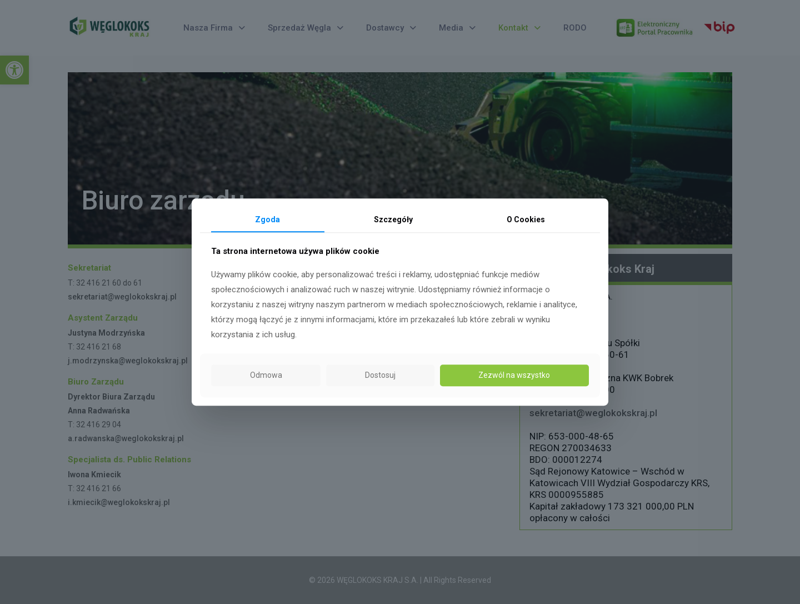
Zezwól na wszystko (514, 375)
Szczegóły (393, 219)
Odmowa (266, 375)
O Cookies (526, 219)
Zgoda (267, 219)
